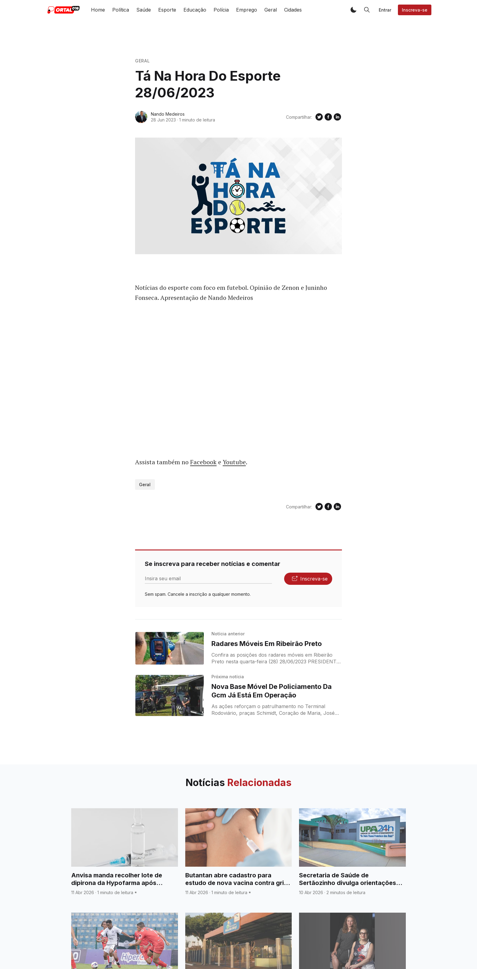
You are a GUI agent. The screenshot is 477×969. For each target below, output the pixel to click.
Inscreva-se (414, 9)
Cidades (293, 10)
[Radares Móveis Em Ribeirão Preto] (169, 648)
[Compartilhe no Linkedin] (337, 116)
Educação (194, 10)
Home (98, 10)
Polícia (221, 10)
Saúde (143, 10)
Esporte (167, 10)
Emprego (246, 10)
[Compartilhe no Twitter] (319, 116)
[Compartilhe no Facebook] (328, 116)
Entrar (385, 9)
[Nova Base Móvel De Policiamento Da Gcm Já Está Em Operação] (169, 695)
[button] (353, 10)
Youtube (234, 462)
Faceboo (201, 462)
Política (120, 10)
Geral (270, 10)
